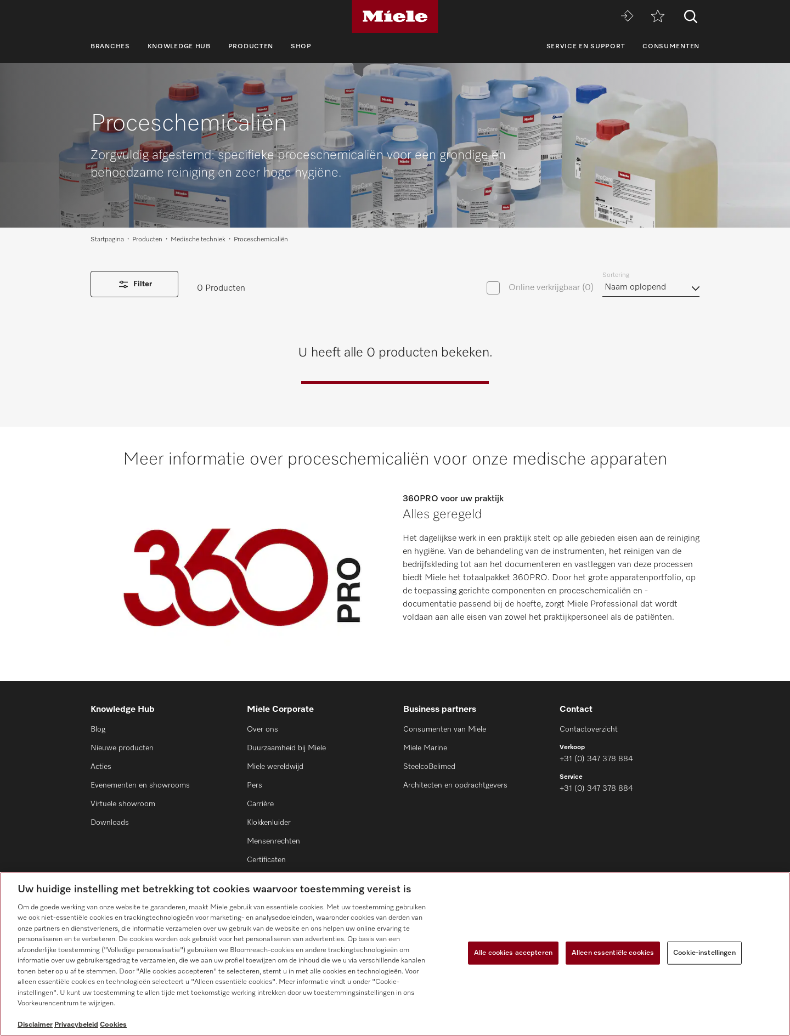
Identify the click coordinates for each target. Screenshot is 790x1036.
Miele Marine (425, 748)
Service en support (585, 46)
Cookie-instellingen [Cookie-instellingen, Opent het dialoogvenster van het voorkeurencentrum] (704, 952)
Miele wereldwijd (275, 767)
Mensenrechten (273, 841)
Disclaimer (35, 1024)
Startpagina (107, 239)
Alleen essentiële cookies (613, 952)
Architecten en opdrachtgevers (455, 785)
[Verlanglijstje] (657, 16)
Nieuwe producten (122, 748)
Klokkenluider (269, 822)
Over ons (262, 729)
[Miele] (395, 16)
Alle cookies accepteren (513, 952)
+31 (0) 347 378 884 (596, 759)
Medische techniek (198, 239)
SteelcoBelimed (429, 767)
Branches (110, 46)
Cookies (113, 1024)
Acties (101, 767)
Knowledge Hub (179, 46)
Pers (254, 785)
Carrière (260, 804)
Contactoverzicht (589, 729)
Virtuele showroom (123, 804)
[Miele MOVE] (627, 16)
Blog (98, 729)
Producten (250, 46)
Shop (301, 46)
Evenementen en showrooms (140, 785)
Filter (134, 284)
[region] (395, 954)
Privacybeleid (76, 1024)
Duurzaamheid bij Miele (286, 748)
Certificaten (266, 860)
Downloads (110, 822)
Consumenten (670, 46)
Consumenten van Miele (444, 729)
